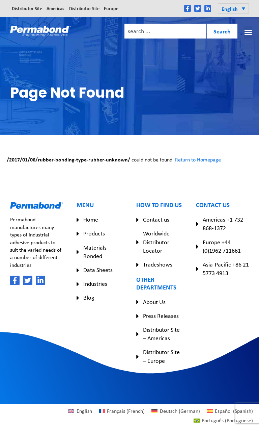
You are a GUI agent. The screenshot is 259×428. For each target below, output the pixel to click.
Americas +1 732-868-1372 (224, 224)
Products (94, 233)
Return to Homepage (198, 159)
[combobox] (165, 31)
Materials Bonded (95, 252)
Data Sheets (98, 270)
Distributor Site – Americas (38, 8)
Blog (88, 298)
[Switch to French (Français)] (121, 411)
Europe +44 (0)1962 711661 (222, 246)
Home (90, 220)
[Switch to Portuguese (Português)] (223, 420)
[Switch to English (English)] (80, 411)
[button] (233, 8)
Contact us (156, 220)
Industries (95, 284)
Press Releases (161, 316)
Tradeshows (157, 264)
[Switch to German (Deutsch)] (175, 411)
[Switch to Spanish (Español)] (229, 411)
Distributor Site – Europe (93, 8)
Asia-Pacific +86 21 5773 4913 (226, 268)
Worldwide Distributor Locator (156, 241)
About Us (154, 302)
